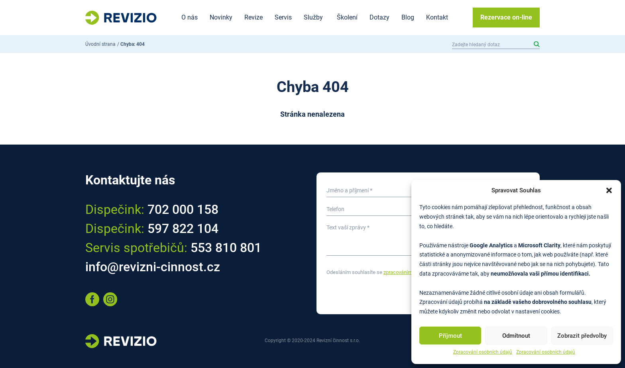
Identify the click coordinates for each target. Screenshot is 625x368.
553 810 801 (226, 247)
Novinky (221, 17)
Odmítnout (516, 335)
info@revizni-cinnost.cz (152, 266)
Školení (347, 17)
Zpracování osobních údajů (482, 352)
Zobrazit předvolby (582, 335)
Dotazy (379, 17)
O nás (189, 17)
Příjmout (450, 335)
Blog (407, 17)
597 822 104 (182, 228)
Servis (283, 17)
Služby (313, 17)
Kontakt (437, 17)
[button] (609, 190)
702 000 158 (182, 209)
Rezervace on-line (506, 17)
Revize (253, 17)
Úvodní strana (100, 44)
